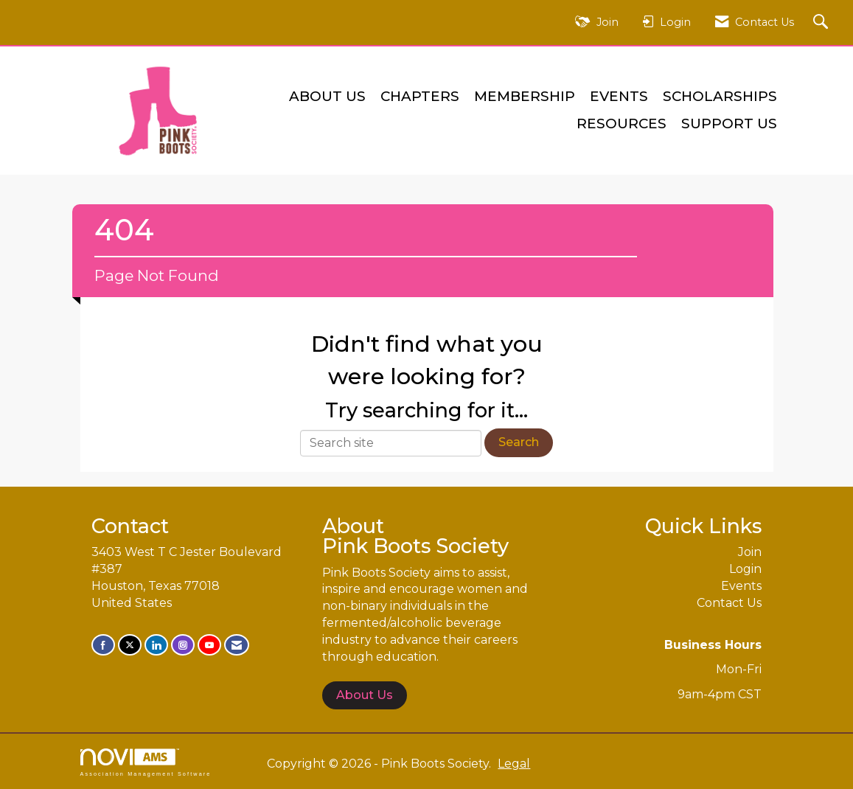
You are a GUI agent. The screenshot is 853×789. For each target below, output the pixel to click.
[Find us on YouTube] (209, 645)
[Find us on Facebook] (103, 645)
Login (745, 569)
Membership (524, 96)
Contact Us (729, 603)
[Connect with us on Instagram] (183, 645)
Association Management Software (146, 762)
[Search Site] (822, 22)
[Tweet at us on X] (130, 645)
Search (518, 442)
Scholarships (720, 96)
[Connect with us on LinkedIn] (156, 645)
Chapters (419, 96)
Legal (514, 764)
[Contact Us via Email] (236, 645)
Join (750, 552)
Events (619, 96)
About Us (327, 96)
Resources (621, 123)
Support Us (729, 123)
